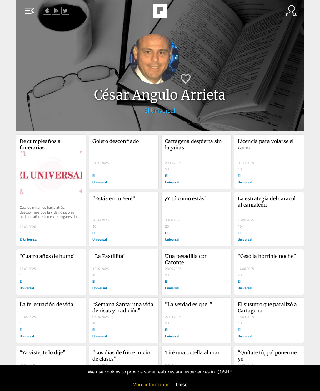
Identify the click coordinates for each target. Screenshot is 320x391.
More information (151, 384)
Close (182, 384)
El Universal (159, 110)
